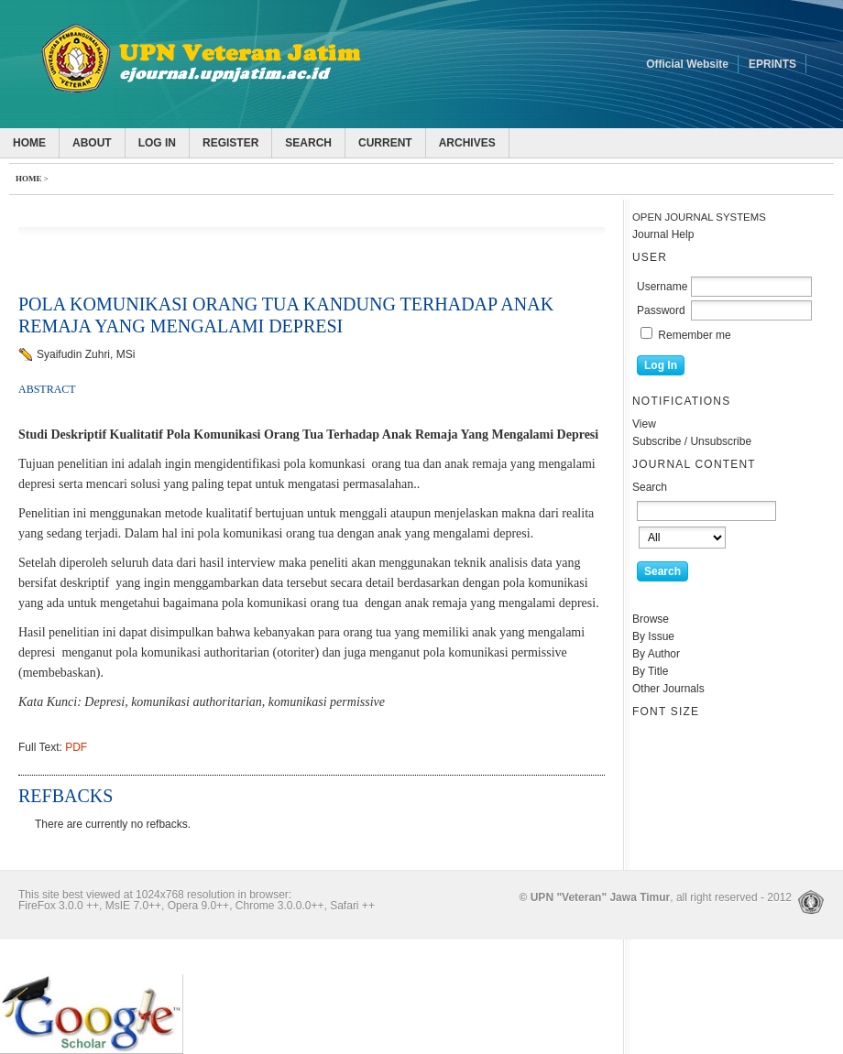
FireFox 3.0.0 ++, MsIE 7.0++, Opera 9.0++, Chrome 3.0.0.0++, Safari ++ (196, 905)
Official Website (687, 64)
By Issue (653, 636)
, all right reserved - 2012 (656, 897)
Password (661, 310)
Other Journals (668, 688)
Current (385, 142)
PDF (76, 747)
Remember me (694, 335)
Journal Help (663, 234)
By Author (656, 653)
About (92, 142)
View (644, 424)
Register (230, 142)
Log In (157, 142)
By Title (650, 671)
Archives (467, 142)
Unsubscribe (720, 441)
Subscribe (656, 441)
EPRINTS (772, 64)
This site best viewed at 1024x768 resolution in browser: (154, 894)
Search (308, 142)
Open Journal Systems (699, 217)
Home (29, 142)
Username (662, 286)
